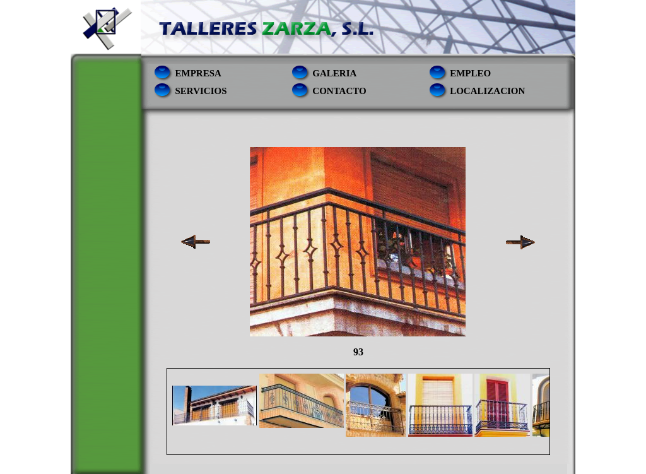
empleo (470, 73)
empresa (198, 73)
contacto (339, 91)
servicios (201, 91)
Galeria (334, 73)
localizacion (487, 91)
